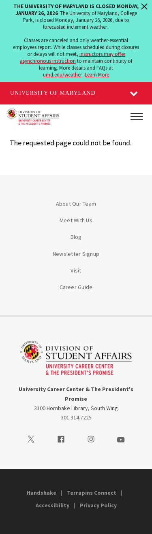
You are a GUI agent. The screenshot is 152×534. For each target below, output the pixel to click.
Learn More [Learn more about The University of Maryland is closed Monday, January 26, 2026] (97, 74)
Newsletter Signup (76, 253)
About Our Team (76, 203)
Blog (76, 236)
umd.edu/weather (62, 74)
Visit (76, 270)
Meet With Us (76, 220)
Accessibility (52, 505)
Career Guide (76, 287)
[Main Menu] (137, 117)
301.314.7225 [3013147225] (76, 417)
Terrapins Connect (91, 492)
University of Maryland (53, 93)
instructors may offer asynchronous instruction (72, 57)
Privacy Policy (98, 505)
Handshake (41, 492)
